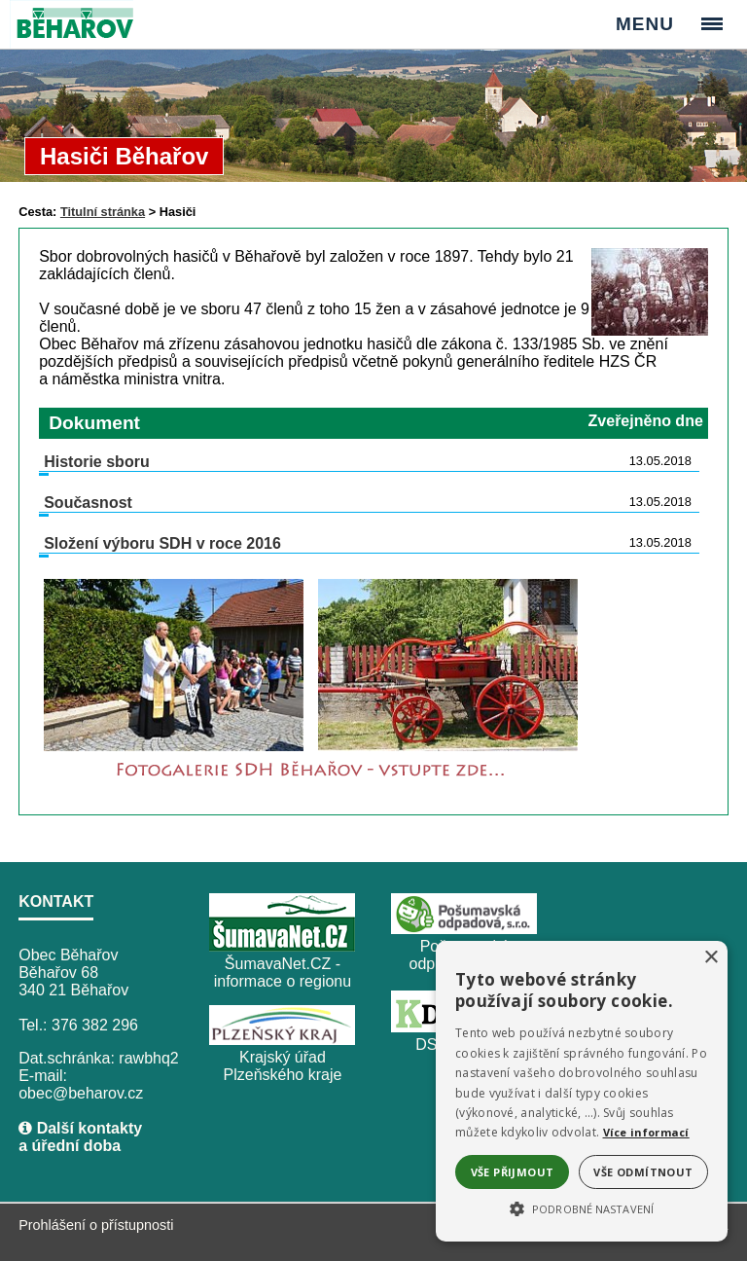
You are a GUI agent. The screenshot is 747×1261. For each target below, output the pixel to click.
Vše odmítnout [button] (643, 1172)
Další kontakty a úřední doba (80, 1137)
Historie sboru (96, 461)
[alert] (582, 1091)
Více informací (646, 1132)
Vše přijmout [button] (512, 1172)
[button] (581, 1207)
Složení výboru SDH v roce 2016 (162, 543)
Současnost (88, 502)
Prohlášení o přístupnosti (95, 1225)
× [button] (710, 958)
